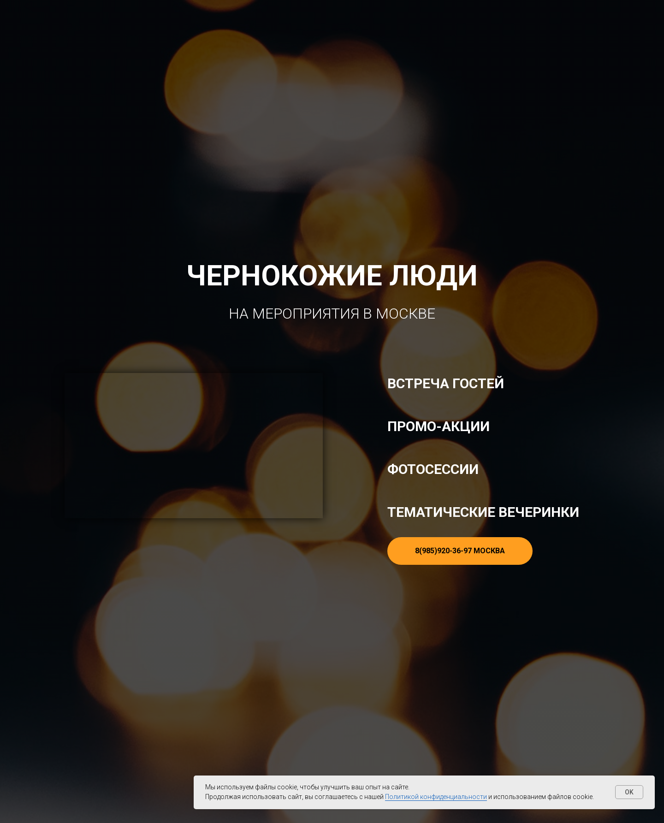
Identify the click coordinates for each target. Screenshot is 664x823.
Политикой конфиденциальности (436, 796)
